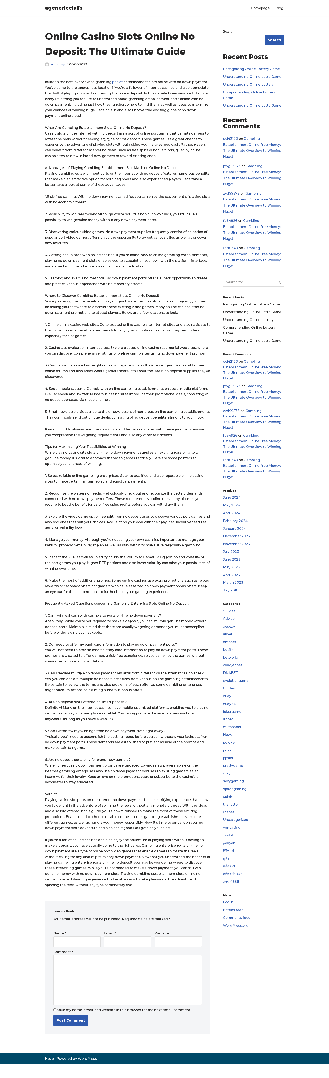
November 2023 (237, 548)
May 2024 (231, 509)
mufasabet (232, 733)
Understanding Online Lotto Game (252, 77)
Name (59, 947)
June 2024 (232, 501)
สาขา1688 (231, 889)
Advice (229, 623)
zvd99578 (231, 194)
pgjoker (229, 748)
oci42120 (230, 139)
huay (227, 701)
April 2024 (231, 517)
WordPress (87, 1073)
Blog (279, 8)
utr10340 (230, 249)
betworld (231, 662)
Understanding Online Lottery (248, 85)
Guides (229, 694)
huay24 (229, 709)
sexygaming (233, 787)
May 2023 (231, 571)
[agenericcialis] (64, 8)
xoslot (228, 842)
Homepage (259, 8)
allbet (228, 639)
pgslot (228, 756)
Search (229, 32)
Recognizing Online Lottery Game (252, 69)
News (228, 740)
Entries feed (233, 917)
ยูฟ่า (226, 865)
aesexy (229, 631)
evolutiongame (236, 686)
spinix (228, 803)
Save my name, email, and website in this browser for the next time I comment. (124, 1024)
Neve (49, 1073)
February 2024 (235, 524)
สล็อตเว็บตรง (232, 881)
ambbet (230, 647)
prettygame (233, 772)
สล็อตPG (229, 873)
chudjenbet (232, 670)
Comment (63, 966)
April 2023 (231, 579)
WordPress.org (236, 933)
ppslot (119, 82)
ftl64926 (230, 222)
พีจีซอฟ (228, 858)
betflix (228, 655)
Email (110, 947)
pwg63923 (232, 167)
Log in (228, 909)
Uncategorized (235, 826)
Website (162, 947)
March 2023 (233, 587)
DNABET (230, 678)
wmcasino (232, 834)
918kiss (229, 615)
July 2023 (231, 556)
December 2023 (237, 540)
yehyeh (229, 850)
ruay (226, 779)
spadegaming (235, 795)
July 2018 (230, 595)
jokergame (232, 717)
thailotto (230, 811)
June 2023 (231, 563)
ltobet (228, 725)
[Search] (249, 283)
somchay (58, 64)
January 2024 (234, 532)
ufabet (228, 818)
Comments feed (237, 925)
